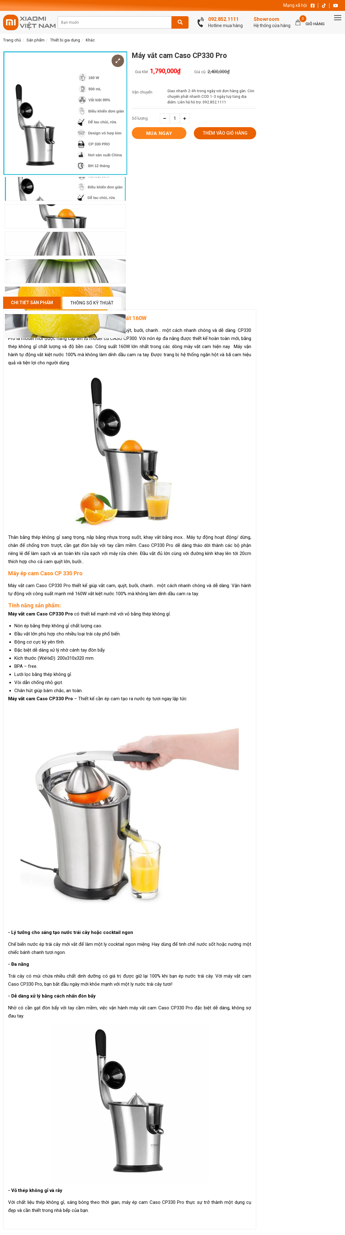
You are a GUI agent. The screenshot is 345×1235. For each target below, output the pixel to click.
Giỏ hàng (314, 24)
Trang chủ (12, 40)
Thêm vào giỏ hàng (225, 133)
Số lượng (140, 118)
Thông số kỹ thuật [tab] (91, 302)
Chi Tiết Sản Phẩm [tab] (32, 302)
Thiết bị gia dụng (65, 40)
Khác (90, 40)
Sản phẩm (35, 40)
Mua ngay (159, 133)
